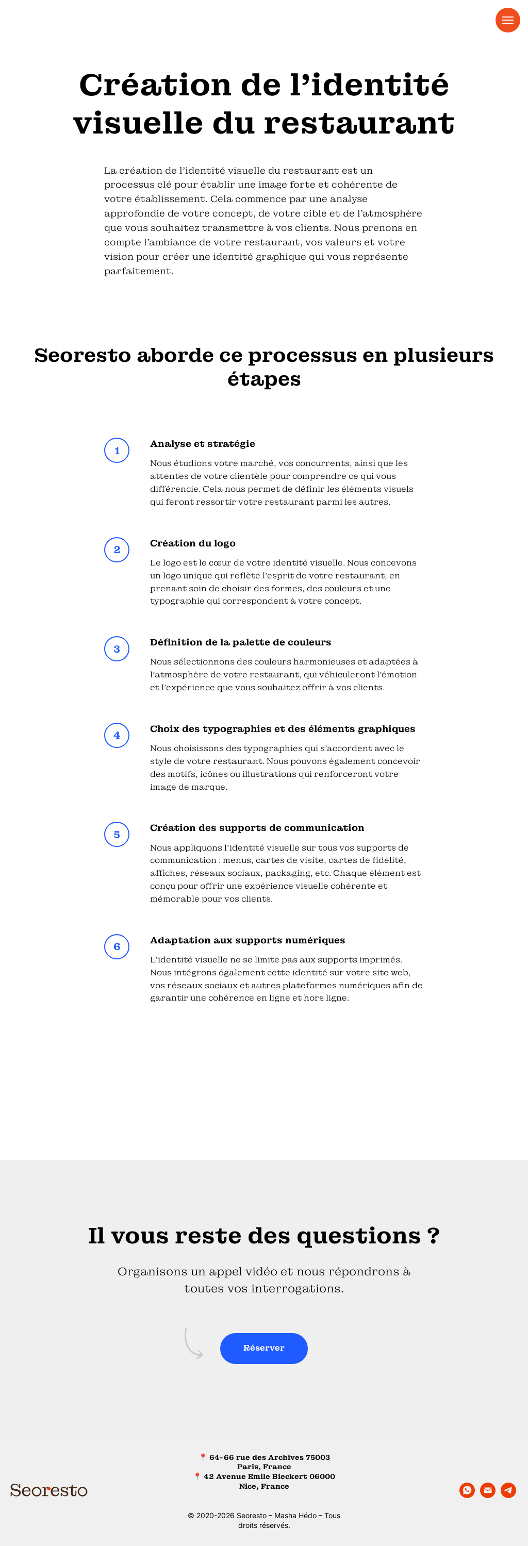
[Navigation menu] (508, 20)
